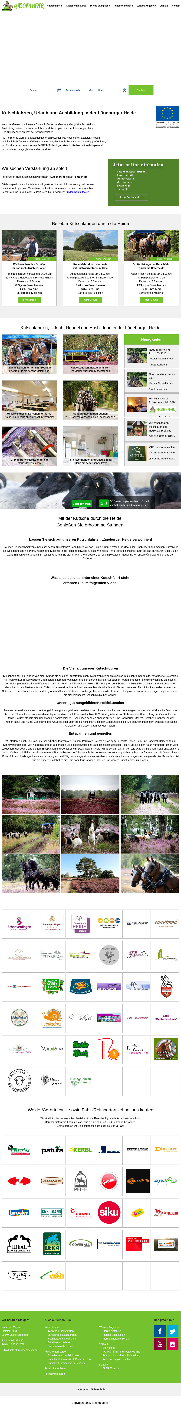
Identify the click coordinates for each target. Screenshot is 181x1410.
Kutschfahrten (54, 5)
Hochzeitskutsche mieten (62, 1338)
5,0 (104, 503)
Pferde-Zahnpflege (100, 5)
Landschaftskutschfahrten (62, 1334)
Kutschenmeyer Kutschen (116, 1359)
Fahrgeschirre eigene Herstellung (121, 1355)
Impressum (82, 1389)
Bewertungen (121, 501)
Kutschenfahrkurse (76, 5)
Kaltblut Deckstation (113, 1334)
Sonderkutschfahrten (59, 1342)
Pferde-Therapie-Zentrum (116, 1338)
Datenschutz (98, 1389)
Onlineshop (108, 1347)
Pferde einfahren (111, 1331)
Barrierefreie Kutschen (60, 1346)
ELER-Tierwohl (110, 1368)
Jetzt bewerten (82, 503)
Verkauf (164, 5)
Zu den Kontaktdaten (77, 192)
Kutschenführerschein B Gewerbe (67, 1363)
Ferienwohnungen (123, 5)
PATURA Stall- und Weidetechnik (121, 1351)
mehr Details (29, 299)
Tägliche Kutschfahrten (61, 1331)
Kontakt (176, 5)
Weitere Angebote (146, 5)
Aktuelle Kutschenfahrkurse (63, 1355)
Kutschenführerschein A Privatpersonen (70, 1359)
